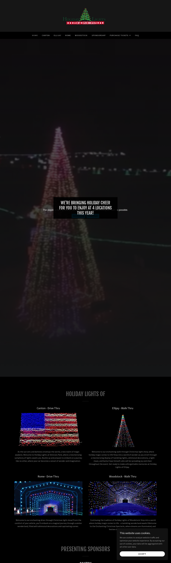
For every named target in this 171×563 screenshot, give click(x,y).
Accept (142, 554)
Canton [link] (46, 35)
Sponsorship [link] (99, 35)
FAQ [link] (137, 35)
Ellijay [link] (57, 35)
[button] (120, 35)
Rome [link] (68, 35)
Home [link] (35, 35)
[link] (85, 15)
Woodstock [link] (81, 35)
